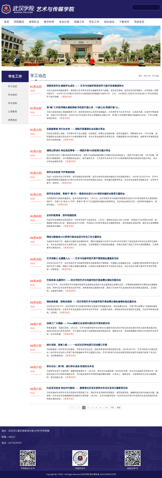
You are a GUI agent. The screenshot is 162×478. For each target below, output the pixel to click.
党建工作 (79, 21)
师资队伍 (34, 21)
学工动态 (12, 86)
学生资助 (12, 103)
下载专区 (124, 21)
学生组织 (12, 95)
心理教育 (12, 111)
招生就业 (109, 21)
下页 (112, 408)
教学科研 (49, 21)
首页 (6, 21)
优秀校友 (12, 120)
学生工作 (94, 21)
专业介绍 (64, 21)
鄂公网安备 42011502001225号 (103, 474)
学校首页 (139, 21)
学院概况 (19, 21)
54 (106, 408)
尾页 (119, 408)
